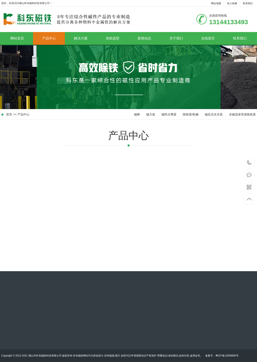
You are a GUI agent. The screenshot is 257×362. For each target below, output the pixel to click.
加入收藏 (232, 3)
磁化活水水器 (214, 114)
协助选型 (117, 38)
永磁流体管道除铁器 (242, 114)
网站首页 (21, 38)
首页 (9, 114)
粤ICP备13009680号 (227, 355)
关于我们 (180, 38)
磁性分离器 (169, 114)
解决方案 (85, 38)
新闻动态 (149, 38)
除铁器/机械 (190, 114)
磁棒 (137, 114)
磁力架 (150, 114)
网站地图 (216, 3)
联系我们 (248, 3)
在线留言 (212, 38)
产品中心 (49, 38)
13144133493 (249, 162)
